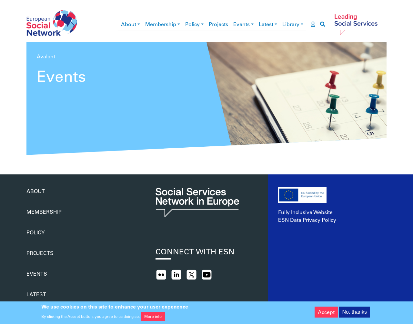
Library (290, 24)
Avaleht (46, 56)
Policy (192, 24)
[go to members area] (313, 24)
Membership (160, 24)
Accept (326, 313)
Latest (266, 24)
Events (241, 24)
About (128, 24)
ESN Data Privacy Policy (307, 219)
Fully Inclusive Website (305, 212)
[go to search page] (322, 24)
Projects (218, 24)
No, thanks (354, 313)
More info (153, 317)
